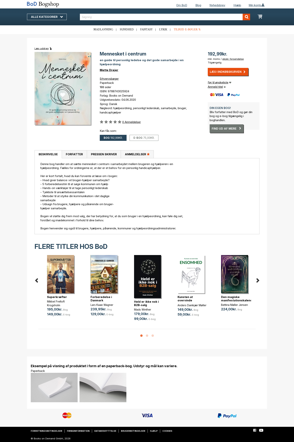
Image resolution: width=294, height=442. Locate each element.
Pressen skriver (104, 154)
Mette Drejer (109, 70)
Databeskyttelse (105, 431)
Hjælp (237, 5)
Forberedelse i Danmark (101, 298)
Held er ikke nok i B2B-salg (146, 303)
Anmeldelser (137, 154)
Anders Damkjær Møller (192, 305)
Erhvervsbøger (109, 78)
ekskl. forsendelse (233, 58)
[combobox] (165, 17)
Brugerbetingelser (133, 431)
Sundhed (127, 29)
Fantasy (146, 29)
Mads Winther (142, 309)
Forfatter (74, 154)
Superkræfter (57, 297)
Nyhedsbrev (217, 5)
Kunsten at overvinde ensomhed (185, 300)
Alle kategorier (47, 17)
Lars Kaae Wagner (102, 304)
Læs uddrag (41, 48)
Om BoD (181, 5)
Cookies (167, 431)
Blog (198, 5)
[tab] (48, 154)
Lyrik (163, 29)
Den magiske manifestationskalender (238, 298)
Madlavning (103, 29)
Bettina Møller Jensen (234, 304)
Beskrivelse (48, 154)
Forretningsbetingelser (46, 431)
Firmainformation (78, 431)
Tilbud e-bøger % (187, 29)
